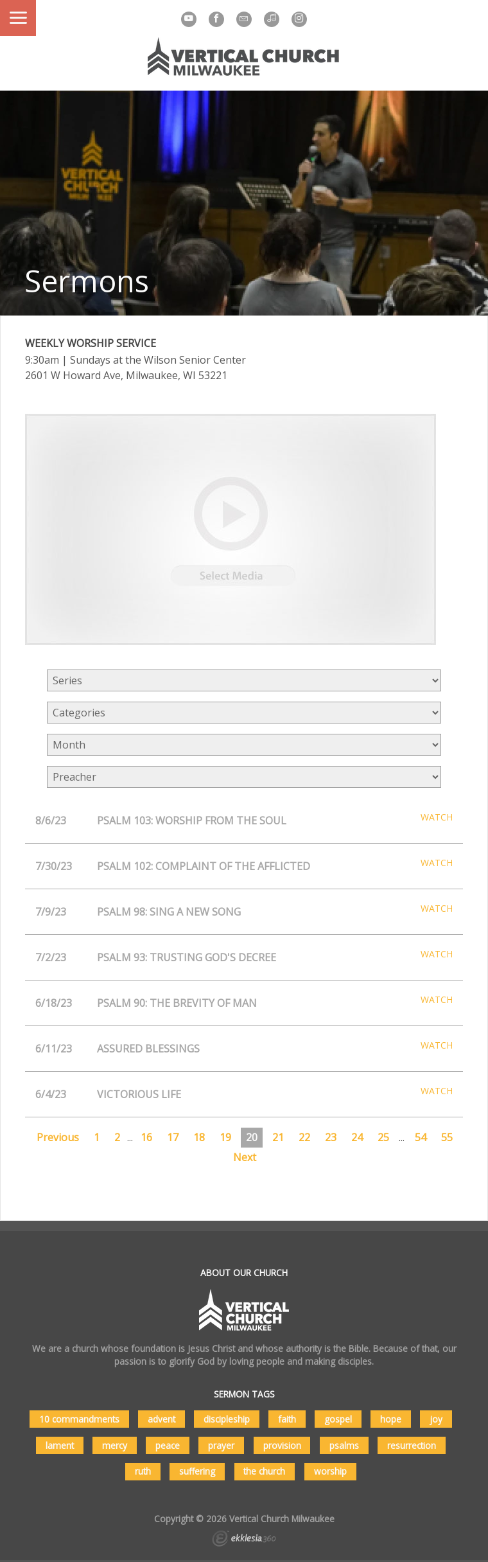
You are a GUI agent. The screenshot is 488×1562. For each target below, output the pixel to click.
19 (225, 1137)
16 (146, 1137)
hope (390, 1419)
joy (436, 1419)
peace (167, 1445)
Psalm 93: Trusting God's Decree (186, 957)
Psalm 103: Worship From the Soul (191, 820)
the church (264, 1471)
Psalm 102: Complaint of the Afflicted (203, 866)
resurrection (411, 1445)
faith (287, 1419)
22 (304, 1137)
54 (420, 1137)
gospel (338, 1419)
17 (173, 1137)
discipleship (227, 1419)
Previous (58, 1137)
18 (199, 1137)
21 (278, 1137)
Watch (437, 817)
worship (330, 1471)
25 (383, 1137)
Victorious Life (139, 1094)
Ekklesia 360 (244, 1540)
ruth (143, 1471)
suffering (197, 1471)
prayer (221, 1445)
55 (447, 1137)
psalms (344, 1445)
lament (60, 1445)
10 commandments (79, 1419)
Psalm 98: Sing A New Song (169, 912)
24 (357, 1137)
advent (161, 1419)
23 (330, 1137)
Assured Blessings (148, 1049)
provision (282, 1445)
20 (251, 1137)
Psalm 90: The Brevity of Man (177, 1003)
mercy (114, 1445)
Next (244, 1157)
